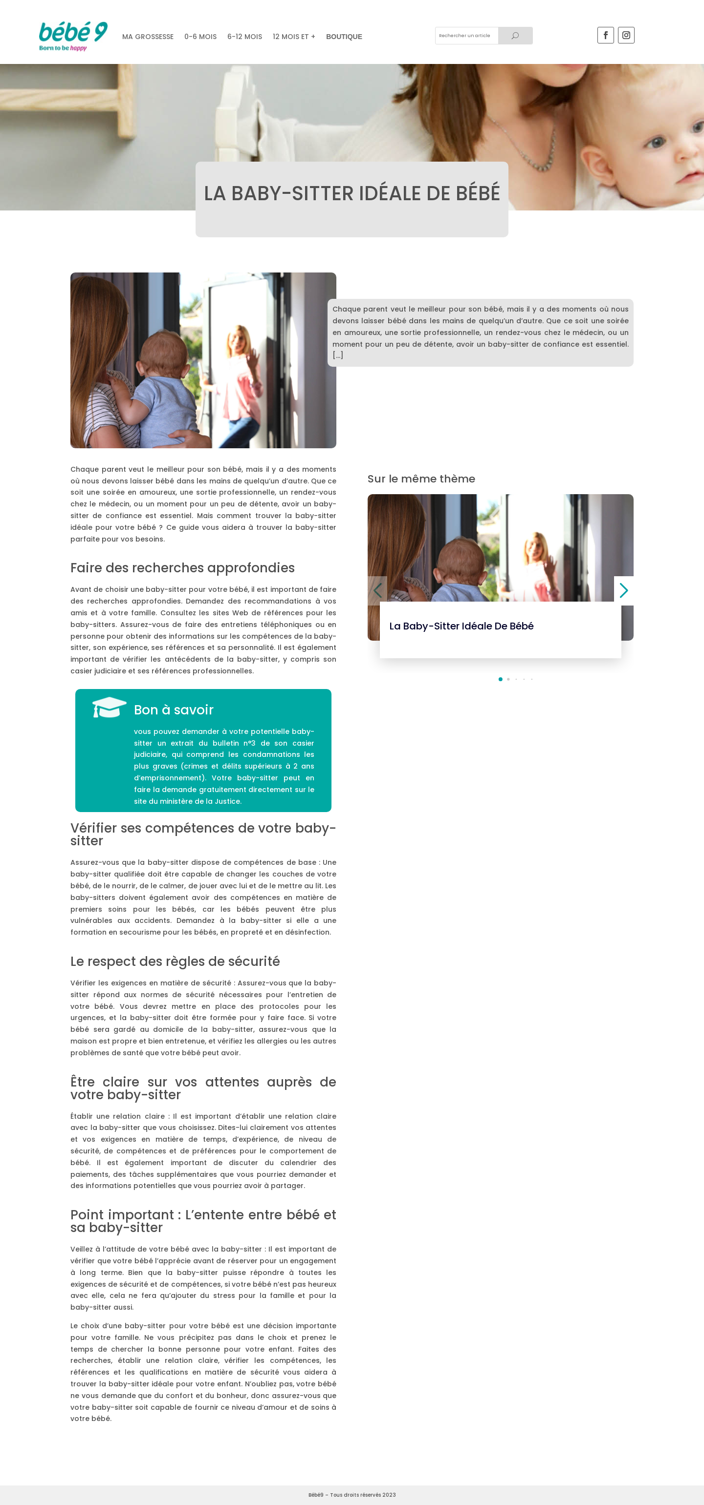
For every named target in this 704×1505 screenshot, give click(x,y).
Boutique (344, 37)
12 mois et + (294, 37)
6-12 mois (244, 37)
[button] (501, 679)
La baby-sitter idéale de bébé (462, 626)
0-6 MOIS (200, 37)
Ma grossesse (148, 37)
